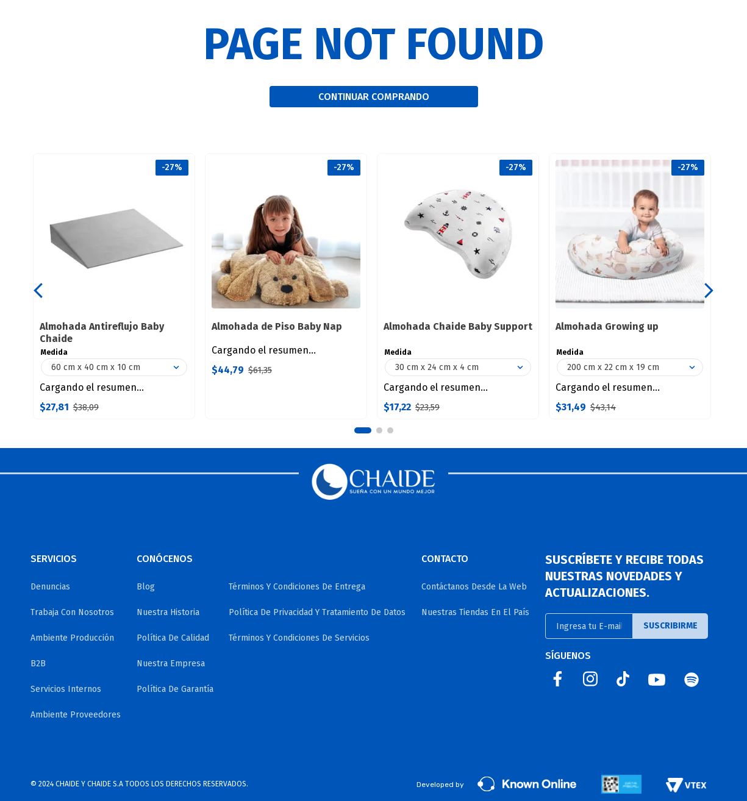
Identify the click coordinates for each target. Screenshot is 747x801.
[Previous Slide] (38, 290)
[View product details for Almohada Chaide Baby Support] (457, 286)
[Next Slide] (709, 290)
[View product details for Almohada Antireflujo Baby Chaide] (114, 286)
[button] (362, 430)
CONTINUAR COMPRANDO (373, 96)
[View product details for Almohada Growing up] (629, 286)
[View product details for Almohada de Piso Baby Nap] (286, 286)
